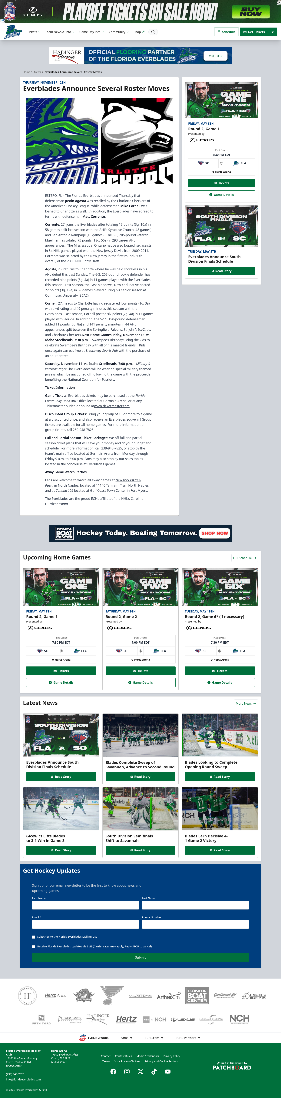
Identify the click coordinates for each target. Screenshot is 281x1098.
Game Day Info (91, 32)
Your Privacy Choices (127, 1061)
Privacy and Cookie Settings (161, 1061)
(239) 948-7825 (15, 1074)
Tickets (34, 32)
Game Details (221, 195)
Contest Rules (123, 1056)
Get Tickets (254, 32)
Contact (106, 1056)
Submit (140, 959)
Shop (139, 32)
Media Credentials (148, 1056)
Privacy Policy (171, 1056)
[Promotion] (140, 11)
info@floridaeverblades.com (23, 1079)
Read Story (221, 271)
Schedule (226, 32)
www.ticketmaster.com (112, 406)
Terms (106, 1061)
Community (119, 32)
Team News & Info (60, 32)
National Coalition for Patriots (91, 379)
